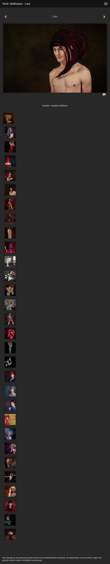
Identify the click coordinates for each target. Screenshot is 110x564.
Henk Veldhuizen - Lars (16, 3)
